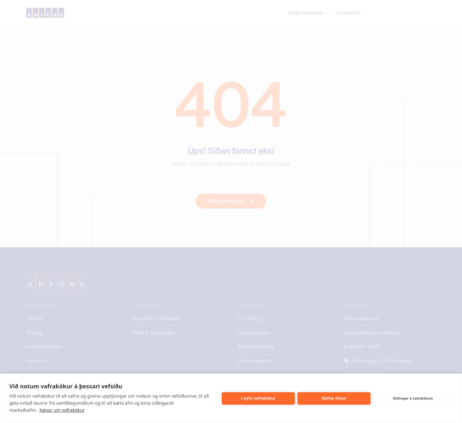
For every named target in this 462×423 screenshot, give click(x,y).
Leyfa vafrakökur (258, 398)
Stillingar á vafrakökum (413, 398)
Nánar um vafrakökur (62, 410)
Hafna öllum (334, 398)
